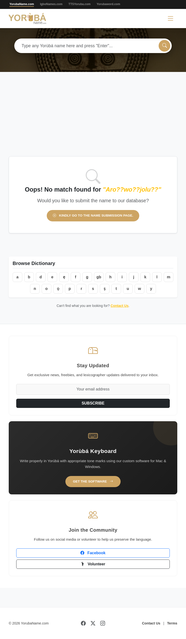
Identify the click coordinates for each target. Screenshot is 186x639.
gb (98, 277)
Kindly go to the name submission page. (93, 215)
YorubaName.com (21, 4)
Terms (172, 623)
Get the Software (93, 481)
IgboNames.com (51, 4)
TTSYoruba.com (80, 4)
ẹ (64, 277)
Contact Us (120, 306)
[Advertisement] (93, 120)
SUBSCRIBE (93, 403)
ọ (58, 289)
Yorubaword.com (108, 4)
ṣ (105, 289)
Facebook (92, 553)
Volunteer (93, 564)
